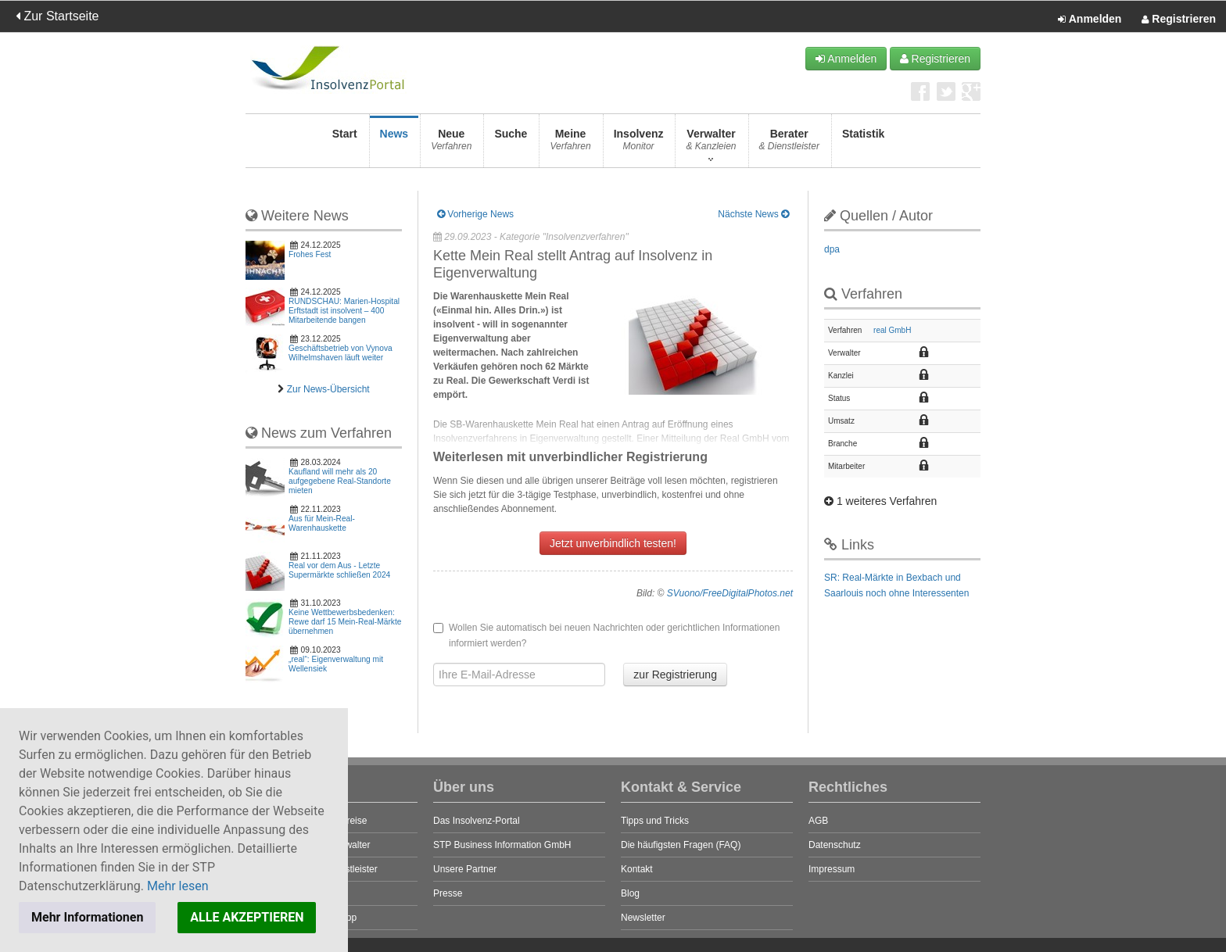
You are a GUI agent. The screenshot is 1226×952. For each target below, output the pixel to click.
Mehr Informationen (87, 917)
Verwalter (711, 144)
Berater (789, 144)
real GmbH (892, 330)
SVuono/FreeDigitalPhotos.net (730, 593)
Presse (447, 893)
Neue (451, 144)
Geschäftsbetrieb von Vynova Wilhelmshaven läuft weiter (341, 353)
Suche (510, 144)
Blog (630, 893)
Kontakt (637, 869)
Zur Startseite (57, 16)
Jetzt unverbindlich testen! (613, 543)
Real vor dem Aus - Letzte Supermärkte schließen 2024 (339, 570)
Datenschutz (834, 844)
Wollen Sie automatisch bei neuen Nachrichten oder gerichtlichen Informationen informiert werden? (606, 635)
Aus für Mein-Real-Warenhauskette (322, 523)
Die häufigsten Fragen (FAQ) (680, 844)
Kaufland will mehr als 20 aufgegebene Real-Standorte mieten (340, 481)
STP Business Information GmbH (502, 844)
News (394, 144)
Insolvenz (639, 144)
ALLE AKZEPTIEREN (246, 917)
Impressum (831, 869)
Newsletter (643, 917)
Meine (570, 144)
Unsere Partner (464, 869)
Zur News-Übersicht (328, 389)
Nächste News (753, 214)
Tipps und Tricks (655, 820)
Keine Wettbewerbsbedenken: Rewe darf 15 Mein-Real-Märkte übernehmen (345, 621)
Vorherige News (475, 214)
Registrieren (1179, 20)
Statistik (863, 144)
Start (344, 144)
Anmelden (1089, 20)
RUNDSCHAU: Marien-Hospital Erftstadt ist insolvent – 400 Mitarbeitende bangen (344, 310)
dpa (832, 249)
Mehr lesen (178, 886)
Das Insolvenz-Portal (476, 820)
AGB (818, 820)
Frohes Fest (310, 254)
